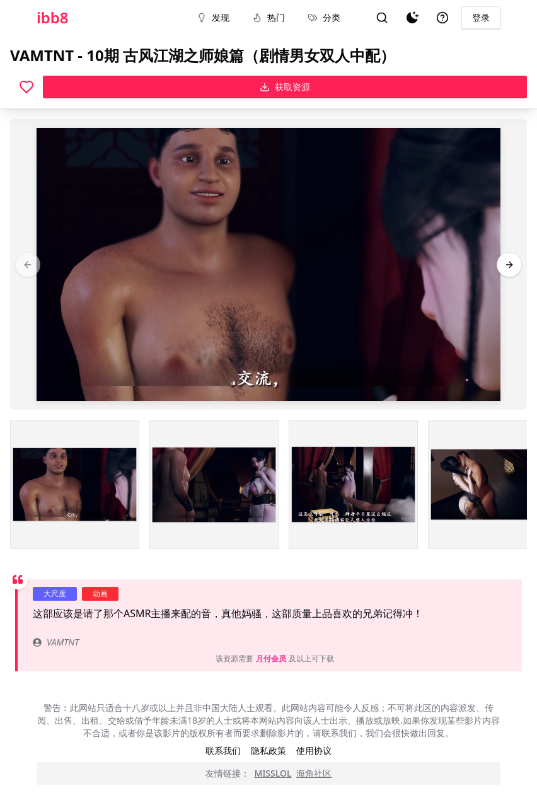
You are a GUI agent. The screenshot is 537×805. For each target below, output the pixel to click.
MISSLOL (273, 773)
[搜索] (382, 17)
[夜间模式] (412, 17)
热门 (268, 17)
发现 (213, 17)
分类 (324, 17)
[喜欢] (26, 87)
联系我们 (223, 750)
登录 (481, 17)
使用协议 (314, 750)
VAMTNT (56, 642)
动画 (100, 593)
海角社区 (314, 773)
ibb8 (53, 18)
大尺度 (54, 593)
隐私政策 (268, 750)
